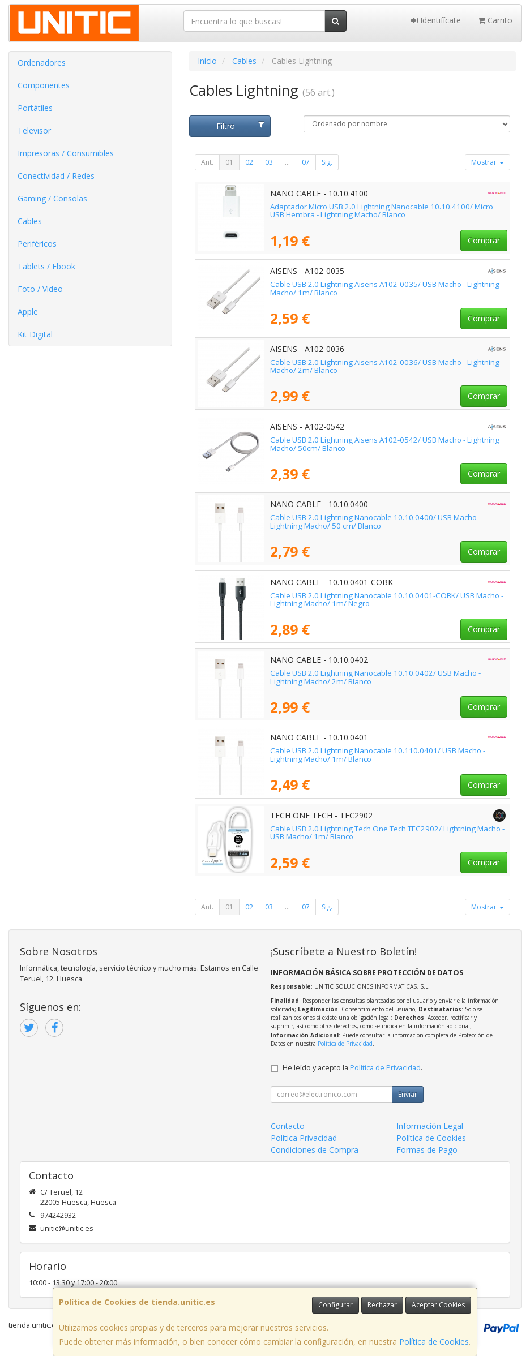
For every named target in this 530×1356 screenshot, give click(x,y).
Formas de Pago (427, 1149)
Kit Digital (35, 334)
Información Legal (429, 1126)
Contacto (288, 1126)
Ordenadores (42, 62)
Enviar (407, 1094)
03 (269, 162)
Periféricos (37, 243)
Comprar (484, 240)
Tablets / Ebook (46, 266)
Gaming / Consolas (52, 198)
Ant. (207, 162)
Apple (28, 311)
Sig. (327, 162)
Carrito (495, 20)
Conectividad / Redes (56, 175)
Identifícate (436, 20)
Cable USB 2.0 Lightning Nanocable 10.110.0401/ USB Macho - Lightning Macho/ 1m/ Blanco (377, 754)
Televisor (34, 130)
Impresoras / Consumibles (66, 153)
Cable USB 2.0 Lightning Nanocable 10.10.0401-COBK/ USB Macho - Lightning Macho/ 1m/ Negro (386, 599)
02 (249, 162)
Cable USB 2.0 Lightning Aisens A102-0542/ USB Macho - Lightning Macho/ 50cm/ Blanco (384, 444)
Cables (30, 221)
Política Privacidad (304, 1137)
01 (229, 162)
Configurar (335, 1305)
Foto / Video (40, 289)
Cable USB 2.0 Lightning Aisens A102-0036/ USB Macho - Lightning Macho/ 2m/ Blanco (384, 366)
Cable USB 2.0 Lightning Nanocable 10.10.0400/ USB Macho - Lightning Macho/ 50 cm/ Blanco (375, 521)
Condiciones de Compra (314, 1149)
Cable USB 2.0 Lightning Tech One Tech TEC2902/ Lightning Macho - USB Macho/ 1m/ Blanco (387, 832)
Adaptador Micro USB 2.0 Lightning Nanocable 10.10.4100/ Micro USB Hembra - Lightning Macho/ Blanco (381, 210)
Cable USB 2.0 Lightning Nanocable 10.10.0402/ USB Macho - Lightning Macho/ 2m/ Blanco (375, 677)
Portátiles (35, 107)
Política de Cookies (434, 1341)
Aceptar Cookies (438, 1305)
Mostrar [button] (487, 162)
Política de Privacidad (345, 1044)
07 (306, 162)
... (287, 162)
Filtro (240, 126)
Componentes (44, 85)
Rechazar (382, 1305)
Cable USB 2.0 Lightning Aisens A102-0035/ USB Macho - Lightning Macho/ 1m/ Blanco (384, 288)
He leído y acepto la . (352, 1067)
